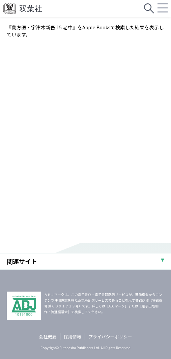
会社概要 (48, 336)
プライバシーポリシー (110, 336)
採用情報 (72, 336)
